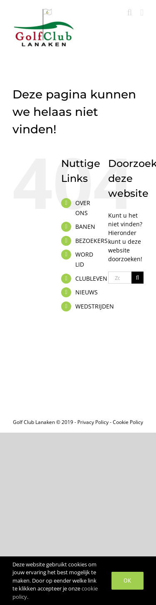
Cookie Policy (128, 422)
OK (127, 580)
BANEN (85, 226)
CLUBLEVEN (91, 278)
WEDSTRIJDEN (94, 306)
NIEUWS (86, 292)
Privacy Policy (93, 422)
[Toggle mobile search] (129, 12)
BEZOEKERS (91, 241)
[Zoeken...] (119, 278)
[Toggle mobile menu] (142, 12)
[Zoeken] (137, 278)
